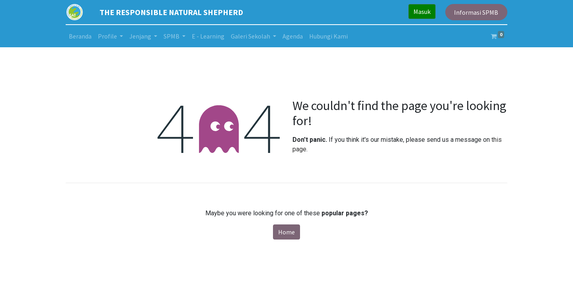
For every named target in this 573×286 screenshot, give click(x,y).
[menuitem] (80, 36)
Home (286, 232)
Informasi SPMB (476, 12)
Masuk (422, 11)
